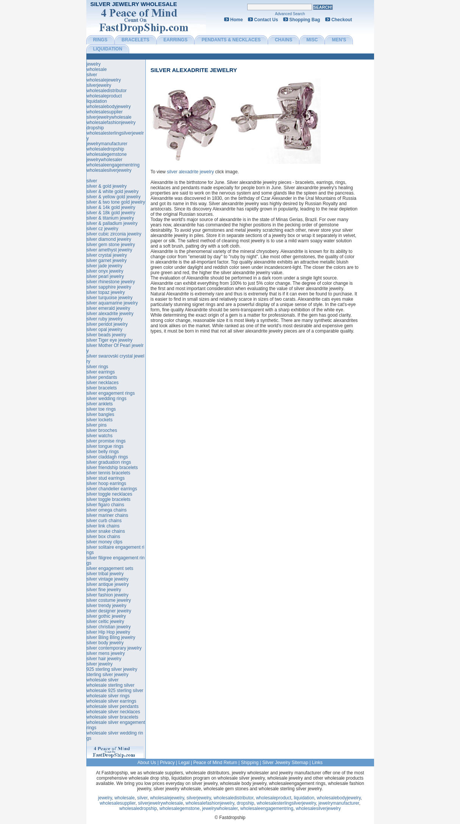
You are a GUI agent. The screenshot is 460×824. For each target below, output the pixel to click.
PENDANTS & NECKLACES (231, 39)
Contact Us (266, 19)
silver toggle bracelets (109, 499)
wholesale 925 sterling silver (115, 690)
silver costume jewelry (109, 600)
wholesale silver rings (108, 695)
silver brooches (102, 430)
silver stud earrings (106, 478)
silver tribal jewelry (105, 573)
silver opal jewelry (105, 329)
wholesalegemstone (107, 154)
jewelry (94, 64)
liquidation (97, 101)
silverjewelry (99, 85)
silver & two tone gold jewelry (116, 202)
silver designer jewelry (109, 611)
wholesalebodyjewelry (109, 106)
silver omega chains (107, 510)
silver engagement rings (111, 393)
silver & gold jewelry (107, 186)
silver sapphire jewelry (109, 287)
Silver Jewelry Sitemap (285, 762)
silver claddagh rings (107, 457)
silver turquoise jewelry (110, 297)
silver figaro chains (105, 504)
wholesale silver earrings (111, 701)
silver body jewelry (105, 642)
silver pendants (102, 377)
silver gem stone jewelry (111, 244)
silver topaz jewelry (106, 292)
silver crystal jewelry (107, 255)
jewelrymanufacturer (107, 143)
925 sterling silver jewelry (112, 669)
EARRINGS (175, 39)
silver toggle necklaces (110, 494)
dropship (95, 127)
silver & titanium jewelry (110, 218)
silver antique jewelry (108, 584)
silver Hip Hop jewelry (108, 632)
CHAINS (283, 39)
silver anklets (100, 404)
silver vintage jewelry (108, 579)
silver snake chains (106, 531)
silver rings (97, 366)
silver (92, 74)
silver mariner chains (107, 515)
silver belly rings (103, 451)
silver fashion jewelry (108, 595)
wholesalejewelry (104, 80)
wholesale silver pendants (113, 706)
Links (317, 762)
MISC (312, 39)
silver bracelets (102, 388)
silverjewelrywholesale (109, 117)
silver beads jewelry (106, 334)
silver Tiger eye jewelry (110, 340)
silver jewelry (100, 664)
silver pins (97, 425)
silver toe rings (101, 409)
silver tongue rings (105, 446)
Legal (183, 762)
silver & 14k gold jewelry (111, 207)
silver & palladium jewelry (112, 223)
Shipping (250, 762)
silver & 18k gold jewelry (111, 212)
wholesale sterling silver (111, 685)
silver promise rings (106, 441)
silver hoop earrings (106, 483)
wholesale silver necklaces (113, 711)
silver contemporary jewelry (114, 648)
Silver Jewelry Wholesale (133, 4)
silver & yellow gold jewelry (114, 196)
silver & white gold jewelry (113, 191)
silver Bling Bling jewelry (111, 637)
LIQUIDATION (107, 49)
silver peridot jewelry (107, 324)
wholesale (97, 69)
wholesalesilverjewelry (109, 170)
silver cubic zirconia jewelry (114, 234)
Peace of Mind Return (215, 762)
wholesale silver (103, 680)
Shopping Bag (304, 19)
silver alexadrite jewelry (193, 70)
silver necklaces (103, 382)
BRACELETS (135, 39)
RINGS (100, 39)
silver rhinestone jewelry (111, 281)
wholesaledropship (105, 149)
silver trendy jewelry (106, 605)
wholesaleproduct (104, 96)
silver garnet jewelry (107, 260)
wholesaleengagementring (113, 165)
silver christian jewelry (109, 626)
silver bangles (100, 414)
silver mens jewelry (106, 653)
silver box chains (103, 536)
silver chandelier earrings (112, 488)
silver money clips (105, 542)
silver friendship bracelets (112, 467)
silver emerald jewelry (108, 308)
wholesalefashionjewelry (111, 122)
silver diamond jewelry (109, 239)
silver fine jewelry (104, 589)
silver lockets (100, 419)
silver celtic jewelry (105, 621)
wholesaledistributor (107, 90)
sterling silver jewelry (108, 674)
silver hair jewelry (104, 658)
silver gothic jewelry (106, 616)
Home (236, 19)
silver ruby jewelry (105, 319)
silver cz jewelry (103, 228)
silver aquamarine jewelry (112, 303)
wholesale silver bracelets (113, 717)
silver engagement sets (110, 568)
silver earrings (101, 372)
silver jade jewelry (105, 265)
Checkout (341, 19)
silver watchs (100, 435)
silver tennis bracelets (108, 473)
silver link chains (103, 526)
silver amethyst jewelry (110, 250)
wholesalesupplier (105, 112)
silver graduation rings (109, 462)
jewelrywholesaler (105, 159)
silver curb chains (104, 520)
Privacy (167, 762)
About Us (146, 762)
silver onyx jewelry (105, 271)
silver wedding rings (106, 398)
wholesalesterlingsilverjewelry (286, 803)
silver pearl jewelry (105, 276)
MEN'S (339, 39)
